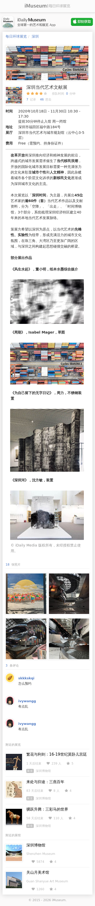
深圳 (35, 36)
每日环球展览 (16, 36)
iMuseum (59, 900)
